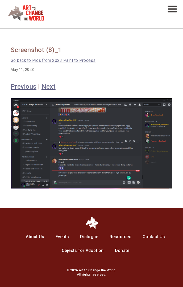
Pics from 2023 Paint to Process (53, 60)
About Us (35, 236)
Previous (23, 86)
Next (48, 86)
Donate (122, 250)
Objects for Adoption (83, 250)
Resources (120, 236)
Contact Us (154, 236)
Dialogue (89, 236)
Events (62, 236)
